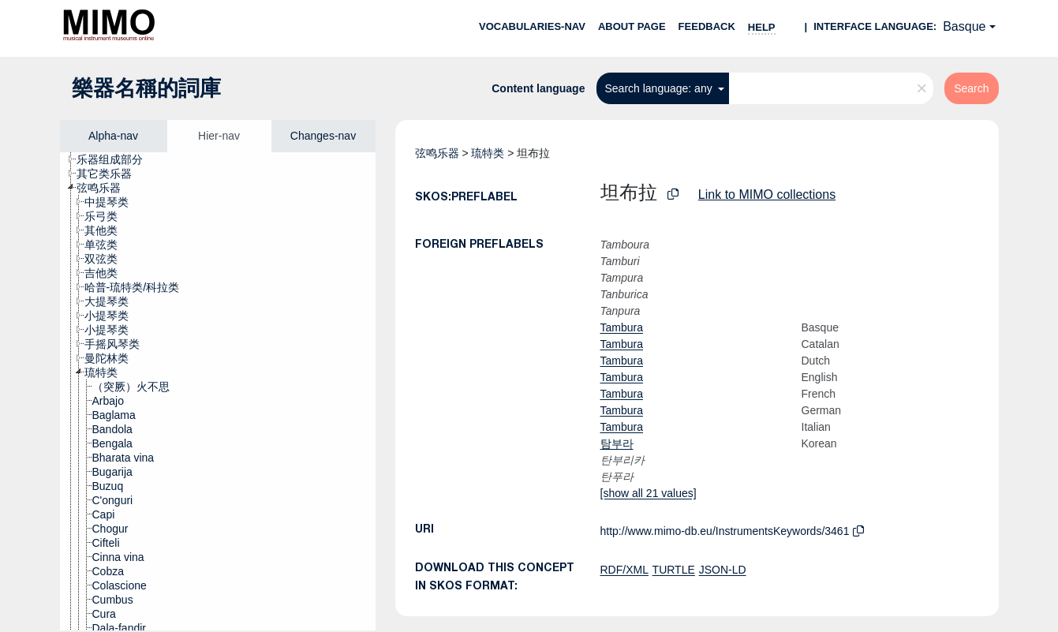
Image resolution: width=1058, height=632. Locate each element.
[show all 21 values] (648, 493)
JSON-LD (722, 569)
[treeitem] (116, 159)
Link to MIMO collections (767, 194)
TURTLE (673, 569)
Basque (964, 26)
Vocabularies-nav (532, 26)
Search (971, 88)
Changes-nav (323, 135)
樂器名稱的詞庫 (146, 88)
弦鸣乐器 (437, 153)
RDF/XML (624, 569)
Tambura (621, 327)
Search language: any (659, 88)
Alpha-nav (113, 135)
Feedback (707, 26)
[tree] (218, 391)
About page (632, 26)
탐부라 (617, 443)
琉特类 (487, 153)
